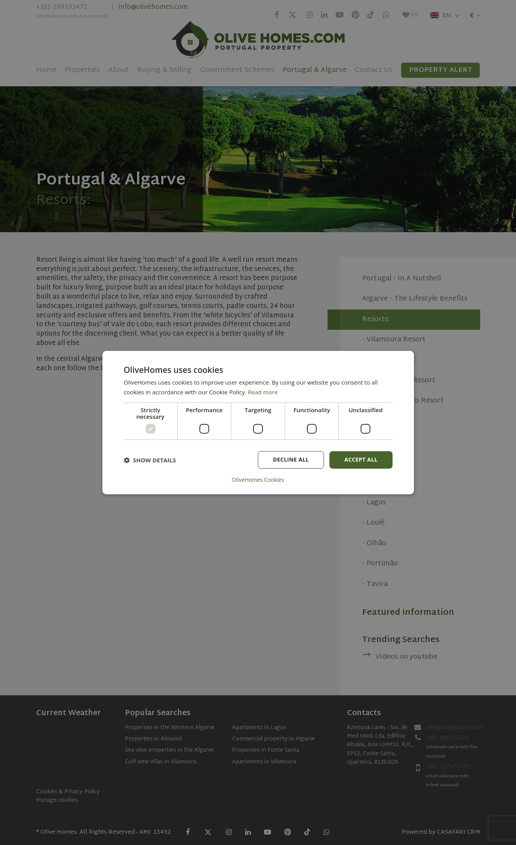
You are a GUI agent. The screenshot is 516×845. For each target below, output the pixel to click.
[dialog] (258, 423)
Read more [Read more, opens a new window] (263, 392)
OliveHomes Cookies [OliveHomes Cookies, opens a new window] (258, 479)
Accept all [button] (360, 460)
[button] (150, 460)
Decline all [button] (291, 460)
